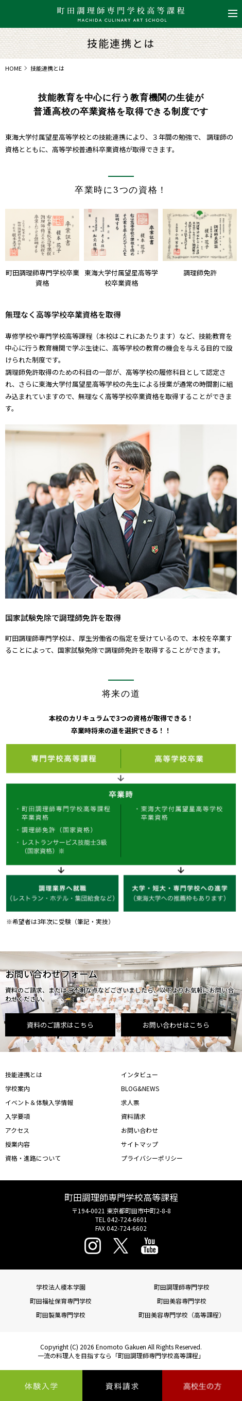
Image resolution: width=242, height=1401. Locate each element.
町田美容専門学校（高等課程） (182, 1314)
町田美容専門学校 (181, 1300)
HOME (13, 68)
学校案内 (17, 1088)
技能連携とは (23, 1074)
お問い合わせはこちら (176, 1025)
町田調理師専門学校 (182, 1286)
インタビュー (139, 1074)
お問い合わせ (139, 1130)
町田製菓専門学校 (60, 1314)
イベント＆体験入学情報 (39, 1102)
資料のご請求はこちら (60, 1025)
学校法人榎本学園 (60, 1286)
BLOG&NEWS (140, 1088)
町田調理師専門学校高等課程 (121, 1197)
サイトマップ (139, 1144)
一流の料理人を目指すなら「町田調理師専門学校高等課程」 (121, 1355)
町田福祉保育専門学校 (61, 1300)
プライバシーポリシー (152, 1157)
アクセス (17, 1130)
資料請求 (133, 1116)
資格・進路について (33, 1157)
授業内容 (17, 1144)
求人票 (130, 1102)
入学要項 (17, 1116)
